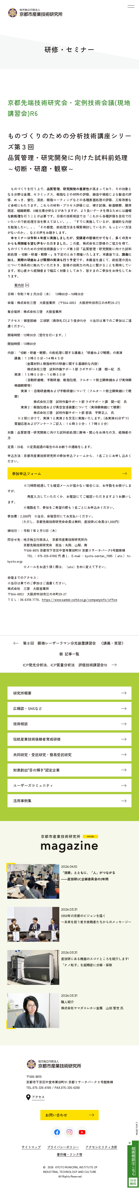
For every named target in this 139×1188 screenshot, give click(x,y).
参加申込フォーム (26, 473)
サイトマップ (31, 1147)
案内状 (19, 285)
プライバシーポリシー (63, 1147)
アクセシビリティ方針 (101, 1147)
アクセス (38, 1097)
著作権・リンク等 (69, 1154)
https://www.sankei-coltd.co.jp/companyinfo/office (79, 599)
